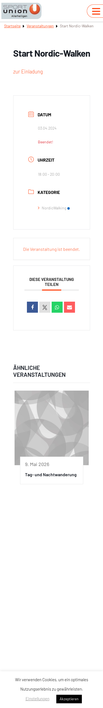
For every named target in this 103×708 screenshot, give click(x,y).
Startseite (12, 25)
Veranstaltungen (40, 25)
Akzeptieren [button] (69, 699)
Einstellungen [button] (37, 698)
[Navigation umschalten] (96, 11)
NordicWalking (54, 208)
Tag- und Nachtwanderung (51, 474)
